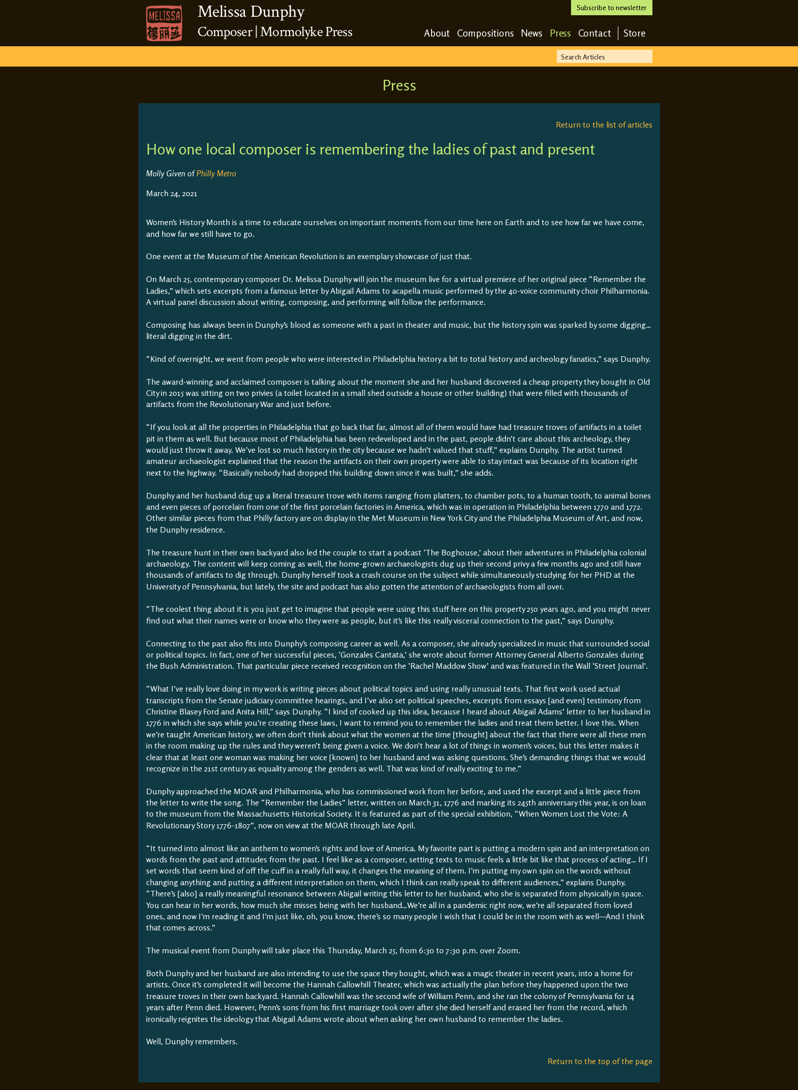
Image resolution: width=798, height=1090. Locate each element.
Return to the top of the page (600, 1061)
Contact (594, 33)
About (437, 33)
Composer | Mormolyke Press (274, 31)
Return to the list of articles (604, 124)
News (532, 33)
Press (561, 33)
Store (634, 33)
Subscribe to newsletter (612, 7)
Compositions (485, 33)
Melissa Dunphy (250, 12)
